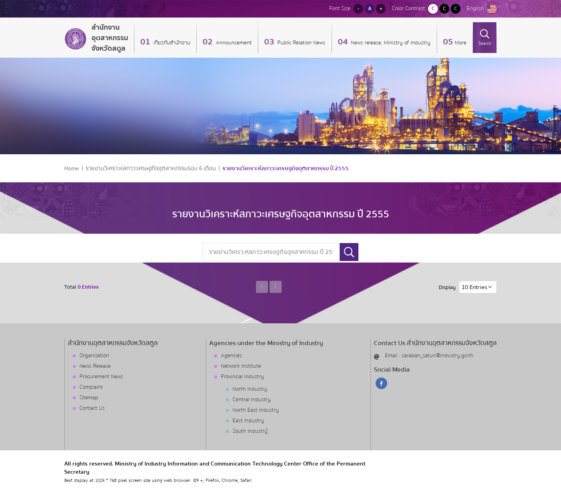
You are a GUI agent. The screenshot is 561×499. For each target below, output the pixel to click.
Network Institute (241, 366)
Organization (94, 355)
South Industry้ (250, 431)
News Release (95, 366)
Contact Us (92, 408)
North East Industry (256, 410)
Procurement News (101, 376)
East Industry (248, 420)
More (460, 43)
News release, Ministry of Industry (389, 43)
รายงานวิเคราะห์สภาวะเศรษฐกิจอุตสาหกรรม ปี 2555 (285, 168)
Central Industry (252, 399)
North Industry (250, 389)
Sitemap (88, 397)
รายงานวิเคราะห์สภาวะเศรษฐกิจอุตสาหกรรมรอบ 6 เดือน (151, 168)
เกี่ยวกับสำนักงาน (171, 43)
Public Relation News (300, 43)
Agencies (231, 355)
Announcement (233, 43)
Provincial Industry (242, 376)
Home (71, 168)
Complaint (91, 387)
